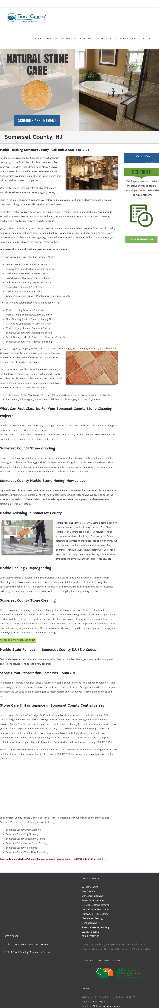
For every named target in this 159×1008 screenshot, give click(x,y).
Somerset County (13, 817)
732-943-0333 (97, 1001)
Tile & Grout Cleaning (93, 900)
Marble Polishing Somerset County (73, 522)
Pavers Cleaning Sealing (95, 927)
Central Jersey (85, 724)
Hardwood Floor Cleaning (95, 913)
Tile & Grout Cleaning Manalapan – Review (28, 952)
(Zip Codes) (49, 192)
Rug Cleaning (88, 891)
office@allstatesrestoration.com (141, 4)
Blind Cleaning (89, 922)
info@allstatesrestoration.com (104, 1006)
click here (102, 858)
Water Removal (91, 931)
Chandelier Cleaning (92, 918)
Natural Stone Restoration (95, 909)
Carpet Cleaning (90, 886)
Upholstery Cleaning (92, 895)
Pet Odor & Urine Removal (96, 904)
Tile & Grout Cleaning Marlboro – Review (27, 944)
